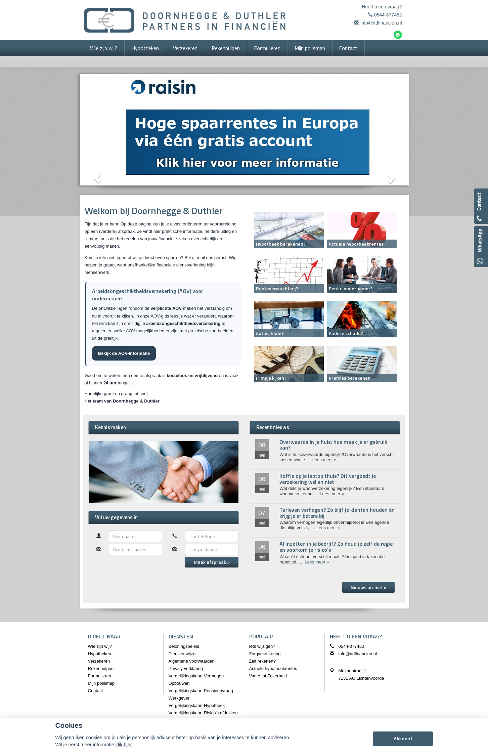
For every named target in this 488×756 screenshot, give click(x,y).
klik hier (124, 744)
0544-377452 (388, 14)
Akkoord (402, 738)
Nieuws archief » (369, 587)
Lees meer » (324, 459)
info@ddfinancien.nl (381, 23)
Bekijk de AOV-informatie (124, 353)
